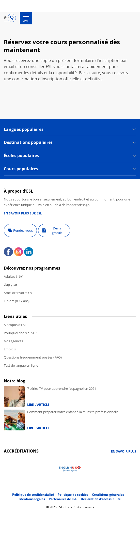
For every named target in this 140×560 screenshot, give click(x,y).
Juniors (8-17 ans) (16, 301)
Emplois (10, 349)
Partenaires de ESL (63, 499)
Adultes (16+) (13, 276)
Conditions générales (108, 494)
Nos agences (13, 341)
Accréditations (21, 451)
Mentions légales (32, 499)
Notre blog (14, 381)
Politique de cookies (73, 494)
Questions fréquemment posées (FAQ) (33, 357)
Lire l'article (38, 404)
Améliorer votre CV (18, 292)
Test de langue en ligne (21, 365)
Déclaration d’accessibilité (101, 499)
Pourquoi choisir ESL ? (20, 333)
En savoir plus (123, 451)
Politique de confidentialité (33, 494)
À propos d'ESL (15, 324)
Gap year (10, 284)
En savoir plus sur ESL (23, 213)
